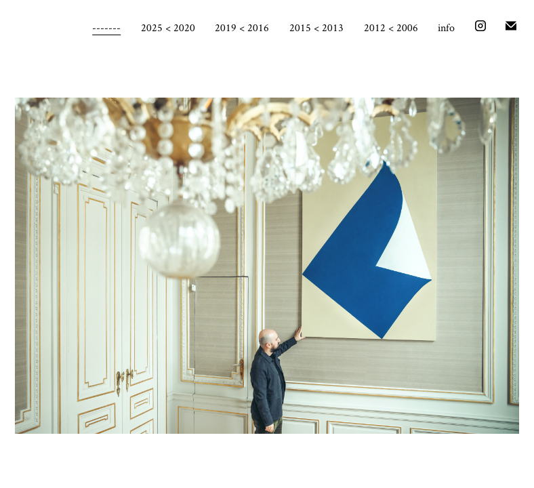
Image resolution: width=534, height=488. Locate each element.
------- (106, 27)
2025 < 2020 (168, 27)
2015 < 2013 (316, 27)
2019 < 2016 (242, 27)
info (446, 27)
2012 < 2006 (391, 27)
